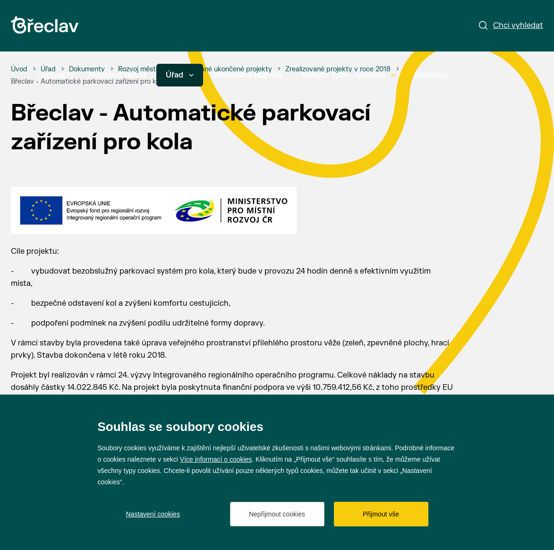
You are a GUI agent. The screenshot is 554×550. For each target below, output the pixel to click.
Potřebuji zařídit (117, 75)
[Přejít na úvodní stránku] (44, 25)
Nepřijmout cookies (277, 514)
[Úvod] (19, 69)
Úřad (180, 75)
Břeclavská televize (247, 75)
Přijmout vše (381, 514)
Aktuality (57, 75)
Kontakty (431, 75)
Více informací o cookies (216, 459)
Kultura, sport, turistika (348, 75)
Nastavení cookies (153, 514)
